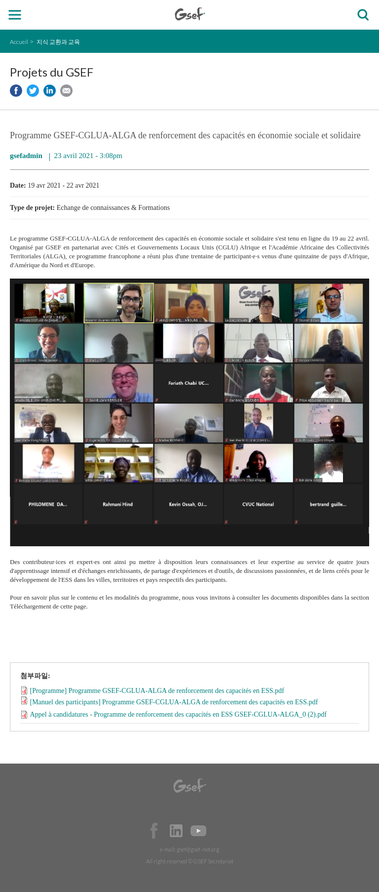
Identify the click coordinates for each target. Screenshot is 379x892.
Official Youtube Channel (198, 831)
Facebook (154, 831)
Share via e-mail (66, 90)
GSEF (190, 14)
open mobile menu (15, 15)
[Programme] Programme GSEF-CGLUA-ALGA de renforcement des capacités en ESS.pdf (157, 690)
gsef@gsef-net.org (198, 849)
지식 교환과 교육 (58, 41)
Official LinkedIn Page (176, 831)
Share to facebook (16, 90)
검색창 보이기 (363, 15)
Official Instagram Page (220, 831)
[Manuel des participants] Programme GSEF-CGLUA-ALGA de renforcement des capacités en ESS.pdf (174, 702)
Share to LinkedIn (49, 90)
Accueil (19, 41)
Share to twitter (33, 90)
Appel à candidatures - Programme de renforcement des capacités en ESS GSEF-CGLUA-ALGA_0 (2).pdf (178, 714)
